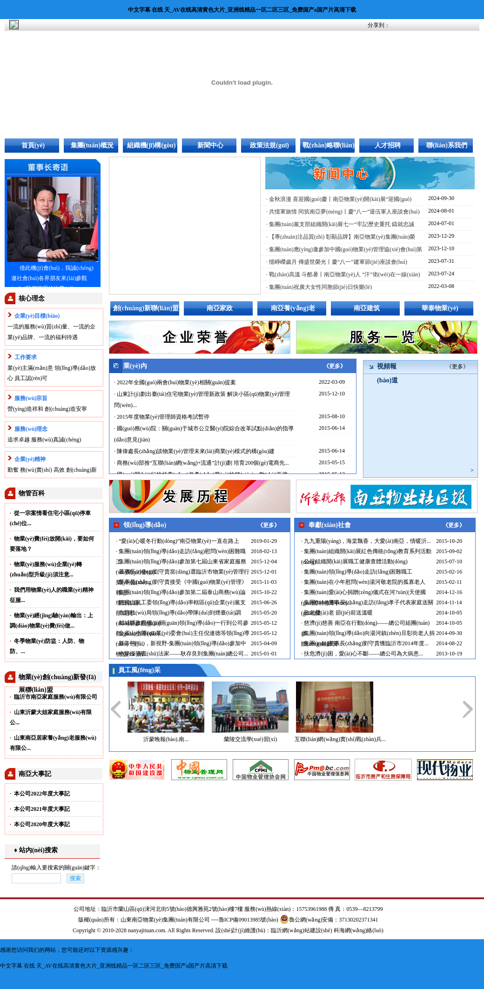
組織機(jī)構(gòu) (151, 145)
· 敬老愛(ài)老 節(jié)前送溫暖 (337, 612)
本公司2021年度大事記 (40, 809)
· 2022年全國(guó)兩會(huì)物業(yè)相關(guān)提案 (175, 382)
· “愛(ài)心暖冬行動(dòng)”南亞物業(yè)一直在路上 (177, 541)
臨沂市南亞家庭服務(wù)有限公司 (53, 697)
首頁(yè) (33, 145)
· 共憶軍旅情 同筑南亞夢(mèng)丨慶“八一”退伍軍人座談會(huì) (343, 211)
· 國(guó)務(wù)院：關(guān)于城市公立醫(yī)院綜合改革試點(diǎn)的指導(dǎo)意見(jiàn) (204, 434)
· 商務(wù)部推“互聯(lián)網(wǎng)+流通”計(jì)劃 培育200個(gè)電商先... (201, 463)
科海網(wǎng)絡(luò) (358, 930)
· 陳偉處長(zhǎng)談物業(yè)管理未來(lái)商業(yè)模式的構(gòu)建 (194, 451)
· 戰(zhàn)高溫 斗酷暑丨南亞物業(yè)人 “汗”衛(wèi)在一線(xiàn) (343, 274)
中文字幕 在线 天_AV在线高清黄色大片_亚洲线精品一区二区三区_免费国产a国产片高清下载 (242, 10)
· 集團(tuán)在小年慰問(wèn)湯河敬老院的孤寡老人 (363, 582)
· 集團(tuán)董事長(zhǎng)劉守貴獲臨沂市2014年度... (365, 643)
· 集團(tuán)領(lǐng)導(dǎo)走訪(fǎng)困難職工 (356, 571)
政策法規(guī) (269, 145)
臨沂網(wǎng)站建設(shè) (301, 930)
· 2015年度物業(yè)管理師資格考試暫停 (161, 417)
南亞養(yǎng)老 (293, 308)
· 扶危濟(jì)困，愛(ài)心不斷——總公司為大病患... (362, 653)
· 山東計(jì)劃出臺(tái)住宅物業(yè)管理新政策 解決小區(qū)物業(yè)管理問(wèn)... (202, 399)
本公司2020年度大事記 (40, 824)
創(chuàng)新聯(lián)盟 (146, 308)
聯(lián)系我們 (446, 145)
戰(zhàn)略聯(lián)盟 (328, 147)
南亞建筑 (367, 308)
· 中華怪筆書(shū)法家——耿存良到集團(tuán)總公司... (182, 653)
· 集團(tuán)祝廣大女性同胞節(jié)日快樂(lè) (319, 287)
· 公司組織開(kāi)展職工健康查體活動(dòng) (354, 561)
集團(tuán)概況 (92, 145)
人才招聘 (388, 145)
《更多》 (334, 366)
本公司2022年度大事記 (40, 793)
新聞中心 (210, 145)
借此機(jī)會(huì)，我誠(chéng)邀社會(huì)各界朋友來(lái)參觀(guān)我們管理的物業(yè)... (52, 278)
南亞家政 (220, 308)
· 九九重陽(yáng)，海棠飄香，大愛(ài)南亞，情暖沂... (366, 541)
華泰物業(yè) (440, 308)
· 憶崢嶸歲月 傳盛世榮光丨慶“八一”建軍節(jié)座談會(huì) (336, 262)
